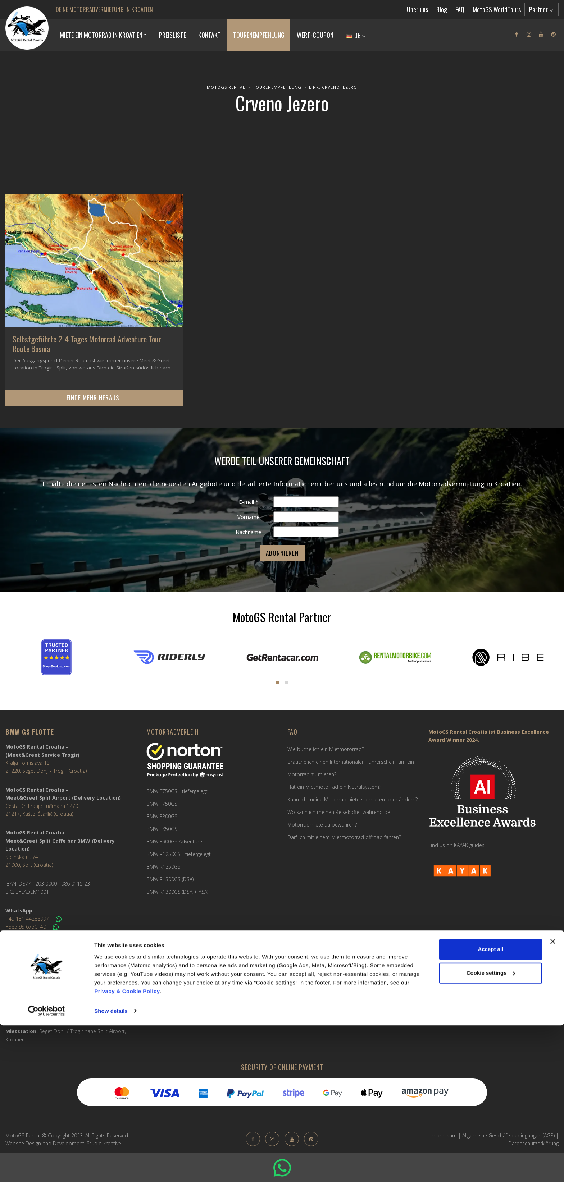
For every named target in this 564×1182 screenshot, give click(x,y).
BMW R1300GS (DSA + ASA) (177, 891)
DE (356, 35)
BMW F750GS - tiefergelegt (177, 791)
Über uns (417, 9)
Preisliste (172, 35)
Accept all (490, 1106)
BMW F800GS (161, 816)
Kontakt (209, 35)
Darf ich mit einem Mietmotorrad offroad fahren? (344, 837)
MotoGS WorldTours (497, 9)
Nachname (248, 531)
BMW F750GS (161, 803)
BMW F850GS (161, 828)
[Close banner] (552, 1098)
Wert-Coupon (315, 35)
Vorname (248, 516)
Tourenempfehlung (259, 35)
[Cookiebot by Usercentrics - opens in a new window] (46, 1168)
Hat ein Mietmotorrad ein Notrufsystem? (334, 786)
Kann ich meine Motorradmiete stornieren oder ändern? (352, 799)
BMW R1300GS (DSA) (170, 879)
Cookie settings (491, 1130)
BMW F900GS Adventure (174, 841)
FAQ (459, 9)
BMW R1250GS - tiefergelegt (178, 854)
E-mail (248, 501)
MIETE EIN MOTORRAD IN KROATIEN (101, 35)
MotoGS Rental (226, 87)
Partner (541, 9)
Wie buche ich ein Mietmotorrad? (325, 749)
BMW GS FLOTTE (29, 731)
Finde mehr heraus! (94, 397)
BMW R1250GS (163, 866)
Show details (111, 1168)
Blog (441, 9)
